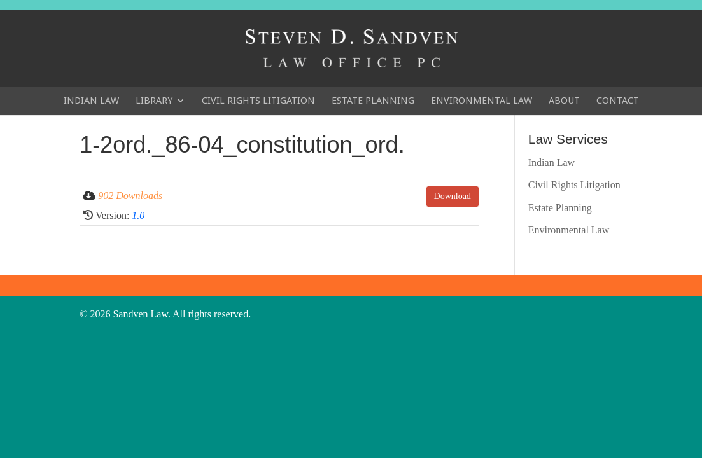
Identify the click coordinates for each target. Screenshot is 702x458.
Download (452, 196)
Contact (617, 100)
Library (154, 100)
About (564, 100)
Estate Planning (373, 100)
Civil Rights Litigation (258, 100)
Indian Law (91, 100)
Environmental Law (481, 100)
